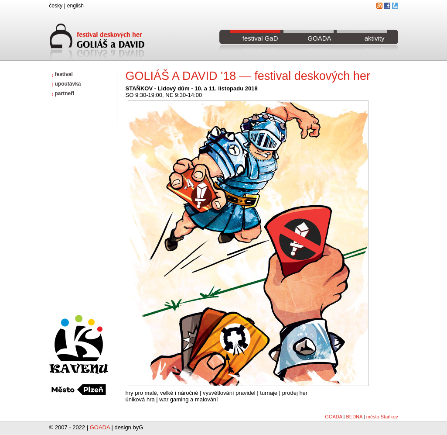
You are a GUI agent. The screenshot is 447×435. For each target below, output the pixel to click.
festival (62, 74)
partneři (63, 93)
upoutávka (66, 84)
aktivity (375, 38)
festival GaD (260, 38)
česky (56, 6)
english (75, 6)
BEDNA (354, 416)
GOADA (319, 38)
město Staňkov (382, 416)
